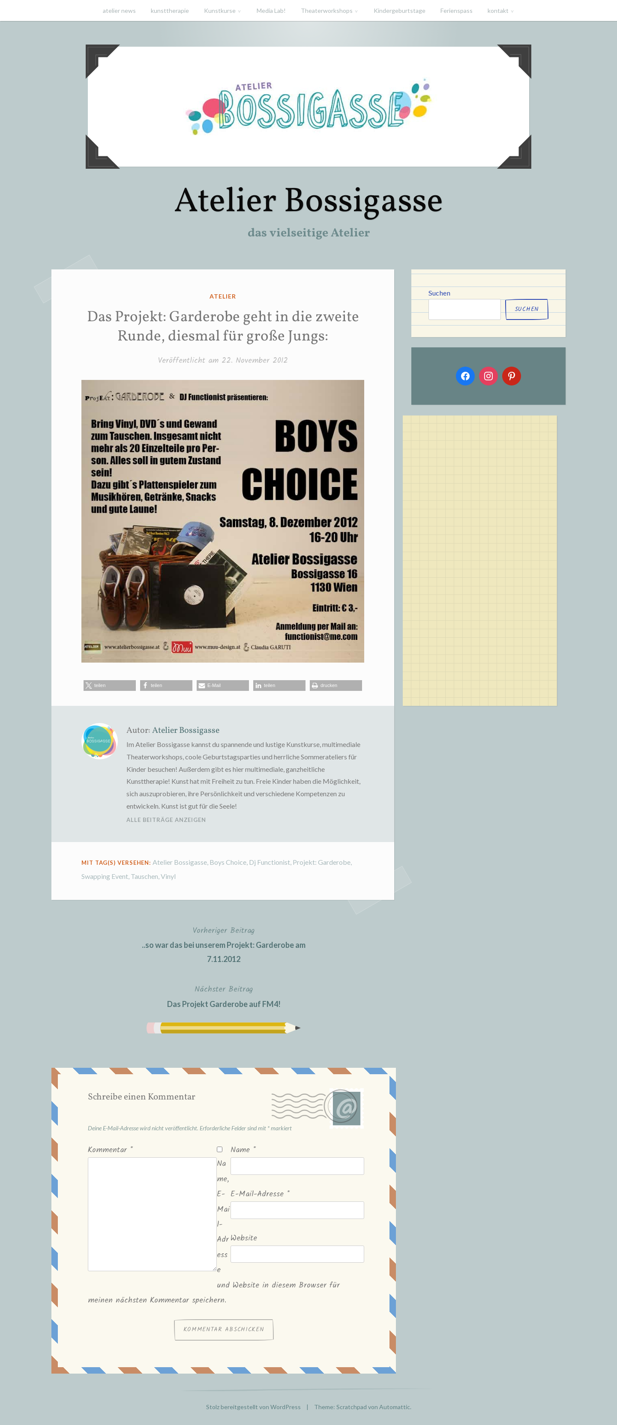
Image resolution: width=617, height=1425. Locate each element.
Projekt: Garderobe (321, 862)
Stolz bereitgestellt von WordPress (253, 1406)
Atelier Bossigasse (308, 202)
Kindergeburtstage (399, 10)
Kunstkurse (220, 10)
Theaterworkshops (327, 10)
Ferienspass (456, 10)
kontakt (498, 10)
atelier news (119, 10)
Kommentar (110, 1150)
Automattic (394, 1406)
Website (244, 1238)
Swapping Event (104, 876)
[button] (110, 685)
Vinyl (168, 876)
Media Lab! (271, 10)
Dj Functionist (269, 862)
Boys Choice (228, 862)
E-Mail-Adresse (260, 1194)
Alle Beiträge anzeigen (166, 819)
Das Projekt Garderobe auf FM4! (224, 995)
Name (243, 1150)
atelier (223, 296)
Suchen (439, 293)
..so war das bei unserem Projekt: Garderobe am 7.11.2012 (224, 944)
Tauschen (144, 876)
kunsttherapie (170, 10)
